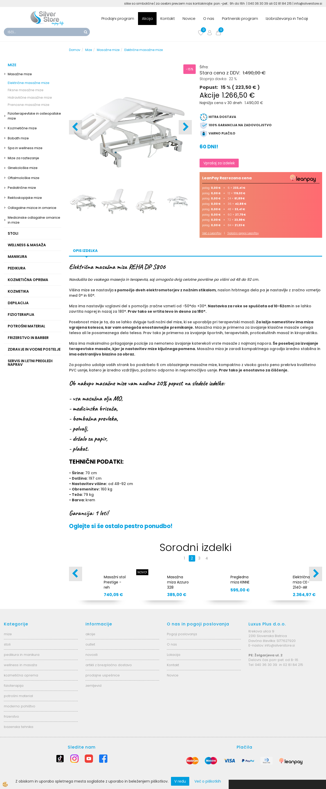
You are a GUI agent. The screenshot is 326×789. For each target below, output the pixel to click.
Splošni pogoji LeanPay (243, 233)
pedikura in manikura (21, 654)
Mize (88, 50)
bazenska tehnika (18, 726)
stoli (7, 644)
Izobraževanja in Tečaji (287, 18)
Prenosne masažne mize (28, 104)
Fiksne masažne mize (26, 90)
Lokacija (173, 654)
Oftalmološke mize (23, 177)
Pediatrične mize (22, 187)
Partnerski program (240, 18)
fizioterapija (13, 685)
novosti (91, 654)
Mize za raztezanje (23, 158)
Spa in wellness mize (25, 148)
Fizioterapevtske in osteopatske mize (34, 116)
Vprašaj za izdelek (219, 163)
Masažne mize (20, 74)
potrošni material (18, 695)
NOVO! (142, 572)
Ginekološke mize (23, 167)
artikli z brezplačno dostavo (108, 665)
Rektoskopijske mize (25, 197)
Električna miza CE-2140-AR (301, 582)
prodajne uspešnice (102, 675)
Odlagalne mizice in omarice (32, 207)
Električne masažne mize (28, 82)
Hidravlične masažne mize (30, 97)
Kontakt (167, 18)
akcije (90, 634)
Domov (74, 50)
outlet (90, 644)
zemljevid (93, 685)
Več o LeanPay (211, 233)
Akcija (147, 18)
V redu (180, 781)
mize (8, 634)
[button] (185, 127)
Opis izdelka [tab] (85, 250)
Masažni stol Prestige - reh (115, 582)
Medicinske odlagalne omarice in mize (34, 220)
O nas (208, 18)
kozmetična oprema (21, 675)
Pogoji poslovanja (182, 634)
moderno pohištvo (19, 706)
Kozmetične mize (22, 128)
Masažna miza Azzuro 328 (178, 582)
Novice (189, 18)
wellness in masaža (20, 665)
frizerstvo (11, 716)
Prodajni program (117, 18)
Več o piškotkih (207, 781)
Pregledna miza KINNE (240, 579)
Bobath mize (18, 138)
